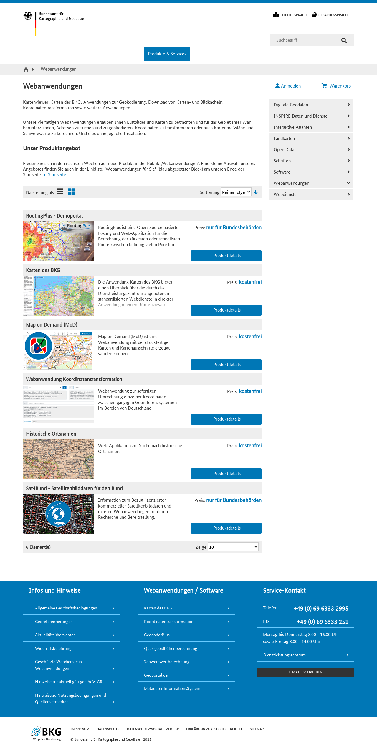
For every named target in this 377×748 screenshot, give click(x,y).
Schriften (282, 160)
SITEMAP (257, 728)
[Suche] (344, 40)
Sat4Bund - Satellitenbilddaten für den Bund (74, 488)
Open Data (284, 149)
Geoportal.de (156, 675)
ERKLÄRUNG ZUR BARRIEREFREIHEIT (214, 728)
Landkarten (284, 138)
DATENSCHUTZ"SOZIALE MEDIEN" (153, 728)
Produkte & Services (167, 53)
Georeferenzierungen (54, 621)
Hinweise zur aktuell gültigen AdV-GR (68, 681)
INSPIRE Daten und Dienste (301, 116)
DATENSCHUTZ (108, 728)
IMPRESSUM (79, 728)
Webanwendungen (291, 183)
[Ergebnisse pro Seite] (233, 546)
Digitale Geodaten (291, 104)
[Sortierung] (236, 191)
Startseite (57, 174)
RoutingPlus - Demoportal (54, 215)
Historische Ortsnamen (51, 433)
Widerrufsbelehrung (53, 648)
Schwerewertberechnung (166, 661)
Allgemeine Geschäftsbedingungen (66, 608)
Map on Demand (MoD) (51, 324)
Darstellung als (40, 192)
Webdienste (285, 194)
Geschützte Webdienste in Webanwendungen (58, 664)
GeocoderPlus (157, 634)
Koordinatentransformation (169, 621)
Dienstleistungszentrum (284, 655)
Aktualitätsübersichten (55, 634)
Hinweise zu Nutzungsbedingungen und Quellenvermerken (70, 698)
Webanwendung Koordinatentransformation (74, 379)
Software (282, 172)
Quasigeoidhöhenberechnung (170, 648)
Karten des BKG (43, 270)
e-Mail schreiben (306, 672)
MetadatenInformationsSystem (172, 688)
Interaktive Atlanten (293, 127)
